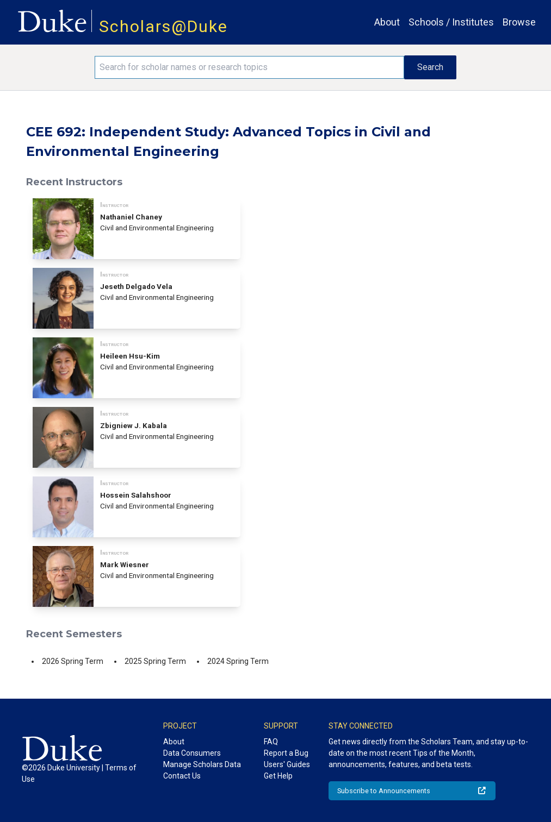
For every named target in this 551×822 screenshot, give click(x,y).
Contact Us (182, 775)
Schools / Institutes (451, 22)
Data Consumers (192, 753)
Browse (519, 22)
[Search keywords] (250, 67)
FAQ (271, 741)
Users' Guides (287, 764)
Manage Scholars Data (202, 764)
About (387, 22)
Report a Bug (286, 753)
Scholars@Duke (163, 26)
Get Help (278, 775)
